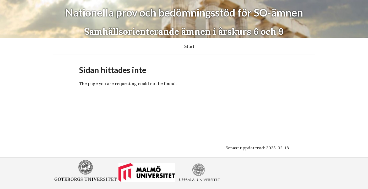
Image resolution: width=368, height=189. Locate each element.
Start (189, 46)
